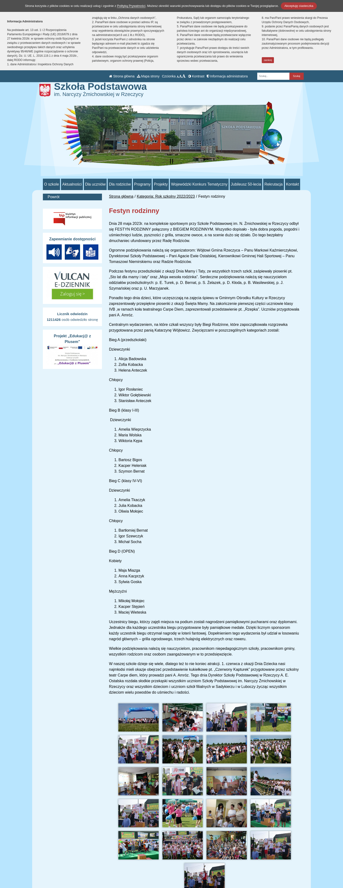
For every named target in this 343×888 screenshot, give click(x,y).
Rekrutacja (273, 184)
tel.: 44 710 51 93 (151, 860)
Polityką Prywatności (131, 6)
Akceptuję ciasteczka (298, 6)
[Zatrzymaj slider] (171, 161)
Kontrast (196, 76)
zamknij (268, 60)
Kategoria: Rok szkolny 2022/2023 (166, 196)
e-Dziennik (210, 865)
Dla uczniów (95, 184)
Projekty (161, 184)
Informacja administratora (227, 76)
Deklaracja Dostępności (221, 878)
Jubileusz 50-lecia (246, 184)
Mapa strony (148, 76)
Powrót (54, 197)
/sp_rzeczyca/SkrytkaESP (158, 871)
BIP (204, 860)
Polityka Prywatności (219, 871)
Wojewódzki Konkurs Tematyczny (199, 184)
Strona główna (121, 76)
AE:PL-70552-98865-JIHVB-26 (162, 877)
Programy (142, 184)
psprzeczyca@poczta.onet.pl (160, 865)
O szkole (51, 184)
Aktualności (72, 184)
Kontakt (292, 184)
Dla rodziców (120, 184)
